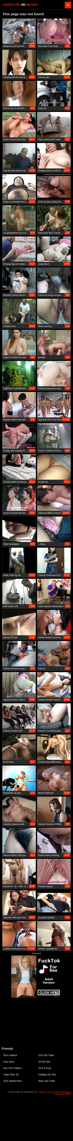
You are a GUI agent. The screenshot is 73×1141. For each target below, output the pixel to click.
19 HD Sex (44, 1061)
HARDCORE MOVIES (20, 4)
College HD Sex (47, 1074)
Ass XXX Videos (12, 1068)
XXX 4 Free (44, 1068)
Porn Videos (10, 1055)
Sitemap (42, 1092)
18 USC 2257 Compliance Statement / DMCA (59, 1093)
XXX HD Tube (46, 1055)
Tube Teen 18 (11, 1074)
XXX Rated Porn (12, 1080)
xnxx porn (8, 1061)
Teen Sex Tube (46, 1080)
